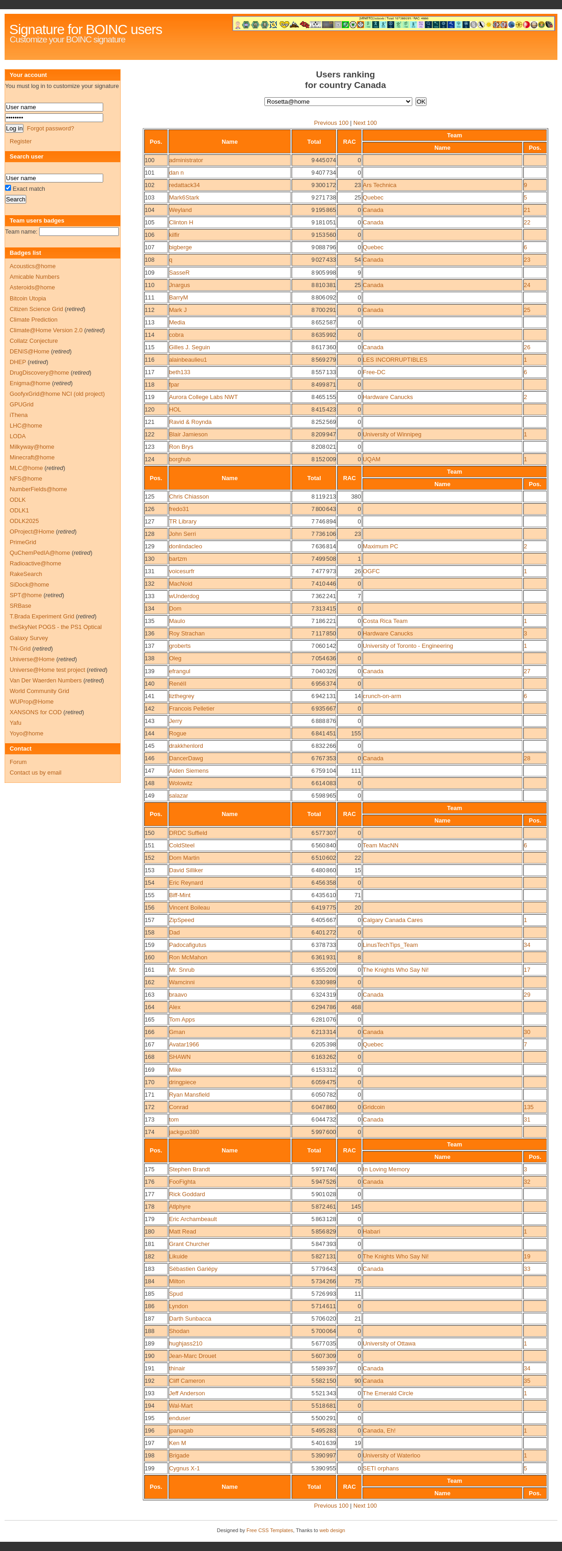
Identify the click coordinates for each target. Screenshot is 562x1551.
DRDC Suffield (188, 832)
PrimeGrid (23, 542)
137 (149, 645)
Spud (176, 1293)
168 (149, 1056)
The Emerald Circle (388, 1393)
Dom (175, 608)
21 (527, 209)
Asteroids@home (32, 287)
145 (149, 745)
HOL (175, 409)
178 (149, 1206)
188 (149, 1331)
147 (149, 770)
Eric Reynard (186, 882)
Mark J (178, 309)
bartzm (178, 558)
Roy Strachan (187, 633)
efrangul (179, 671)
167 (149, 1044)
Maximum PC (380, 546)
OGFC (371, 571)
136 (149, 633)
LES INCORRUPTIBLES (395, 359)
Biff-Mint (180, 895)
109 (149, 272)
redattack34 (184, 185)
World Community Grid (39, 690)
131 (149, 571)
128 (149, 533)
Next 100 (365, 122)
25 (527, 309)
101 (149, 172)
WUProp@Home (31, 701)
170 (149, 1082)
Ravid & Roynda (190, 421)
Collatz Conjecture (34, 340)
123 (149, 446)
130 (149, 558)
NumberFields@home (38, 489)
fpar (174, 384)
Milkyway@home (32, 446)
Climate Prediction (34, 319)
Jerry (175, 720)
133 (149, 596)
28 (527, 758)
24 (527, 285)
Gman (177, 1031)
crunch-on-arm (382, 696)
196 (149, 1430)
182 (149, 1256)
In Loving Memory (386, 1169)
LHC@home (26, 425)
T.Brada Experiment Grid (42, 616)
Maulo (177, 620)
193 (149, 1393)
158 (149, 932)
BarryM (178, 297)
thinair (177, 1368)
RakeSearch (26, 573)
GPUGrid (22, 404)
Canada (373, 209)
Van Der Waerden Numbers (46, 680)
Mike (175, 1069)
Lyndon (178, 1306)
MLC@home (26, 467)
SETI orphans (381, 1468)
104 (149, 209)
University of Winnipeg (392, 434)
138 (149, 658)
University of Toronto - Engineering (408, 645)
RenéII (178, 683)
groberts (180, 645)
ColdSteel (182, 845)
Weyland (180, 209)
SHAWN (180, 1056)
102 (149, 185)
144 (149, 733)
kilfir (174, 234)
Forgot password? (50, 128)
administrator (186, 160)
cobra (176, 334)
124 (149, 459)
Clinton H (181, 222)
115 (149, 347)
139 (149, 671)
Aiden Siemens (189, 770)
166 (149, 1031)
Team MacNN (381, 845)
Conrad (178, 1107)
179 (149, 1219)
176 (149, 1181)
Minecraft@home (32, 457)
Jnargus (179, 285)
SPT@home (26, 595)
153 (149, 870)
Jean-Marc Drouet (192, 1355)
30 (527, 1031)
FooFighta (182, 1181)
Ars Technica (380, 185)
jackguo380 (184, 1131)
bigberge (180, 247)
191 (149, 1368)
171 (149, 1094)
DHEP (18, 361)
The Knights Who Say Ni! (396, 969)
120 (149, 409)
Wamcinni (182, 982)
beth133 (179, 372)
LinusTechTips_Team (390, 944)
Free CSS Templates (269, 1530)
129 (149, 546)
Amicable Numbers (34, 276)
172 (149, 1107)
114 (149, 334)
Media (177, 322)
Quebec (373, 197)
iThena (19, 414)
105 (149, 222)
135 (149, 620)
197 (149, 1442)
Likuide (178, 1256)
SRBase (20, 605)
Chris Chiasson (189, 496)
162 (149, 982)
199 (149, 1468)
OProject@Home (32, 531)
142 (149, 708)
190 (149, 1355)
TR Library (183, 521)
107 (149, 247)
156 (149, 907)
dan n (176, 172)
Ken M (177, 1442)
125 (149, 496)
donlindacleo (185, 546)
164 (149, 1007)
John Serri (182, 533)
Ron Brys (181, 446)
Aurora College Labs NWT (203, 397)
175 (149, 1169)
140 (149, 683)
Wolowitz (181, 783)
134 (149, 608)
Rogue (178, 733)
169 (149, 1069)
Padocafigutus (187, 944)
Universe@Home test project (47, 669)
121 (149, 421)
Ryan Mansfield (189, 1094)
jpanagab (181, 1430)
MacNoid (181, 583)
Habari (372, 1231)
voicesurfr (181, 571)
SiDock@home (29, 584)
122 (149, 434)
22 (527, 222)
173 (149, 1119)
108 (149, 259)
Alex (175, 1007)
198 (149, 1455)
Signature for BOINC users (85, 29)
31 (527, 1119)
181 (149, 1243)
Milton (177, 1281)
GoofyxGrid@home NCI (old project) (57, 393)
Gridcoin (374, 1107)
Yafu (15, 722)
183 (149, 1268)
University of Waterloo (392, 1455)
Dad (174, 932)
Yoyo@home (26, 733)
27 (527, 671)
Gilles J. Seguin (189, 347)
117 (149, 372)
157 (149, 919)
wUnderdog (184, 596)
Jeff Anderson (187, 1393)
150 (149, 832)
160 (149, 957)
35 (527, 1380)
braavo (178, 994)
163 (149, 994)
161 (149, 969)
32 (527, 1181)
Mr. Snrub (181, 969)
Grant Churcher (189, 1243)
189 (149, 1343)
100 (149, 160)
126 (149, 508)
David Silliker (186, 870)
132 (149, 583)
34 (527, 944)
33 (527, 1268)
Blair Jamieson (188, 434)
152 (149, 857)
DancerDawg (186, 758)
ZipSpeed (181, 919)
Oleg (175, 658)
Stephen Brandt (189, 1169)
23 (527, 259)
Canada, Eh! (379, 1430)
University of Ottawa (389, 1343)
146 (149, 758)
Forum (18, 761)
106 (149, 234)
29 (527, 994)
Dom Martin (184, 857)
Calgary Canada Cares (393, 919)
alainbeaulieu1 (188, 359)
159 (149, 944)
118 (149, 384)
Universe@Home (32, 659)
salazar (178, 795)
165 (149, 1019)
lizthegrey (181, 696)
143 (149, 720)
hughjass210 (186, 1343)
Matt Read (182, 1231)
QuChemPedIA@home (40, 552)
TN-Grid (20, 648)
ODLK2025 (24, 520)
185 (149, 1293)
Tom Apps (182, 1019)
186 (149, 1306)
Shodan (179, 1331)
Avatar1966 (184, 1044)
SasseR (179, 272)
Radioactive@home (35, 563)
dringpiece (182, 1082)
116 (149, 359)
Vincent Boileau (189, 907)
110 (149, 285)
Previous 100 (331, 122)
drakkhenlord (186, 745)
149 (149, 795)
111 (149, 297)
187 (149, 1318)
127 (149, 521)
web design (332, 1530)
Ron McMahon (188, 957)
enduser (179, 1418)
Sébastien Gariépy (193, 1268)
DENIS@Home (29, 351)
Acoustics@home (33, 266)
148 (149, 783)
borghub (180, 459)
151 (149, 845)
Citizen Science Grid (36, 309)
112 (149, 309)
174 (149, 1131)
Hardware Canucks (388, 397)
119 (149, 397)
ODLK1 (19, 510)
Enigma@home (30, 383)
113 (149, 322)
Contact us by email (35, 772)
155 (149, 895)
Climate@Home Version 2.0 (46, 330)
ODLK (18, 499)
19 (527, 1256)
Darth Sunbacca (190, 1318)
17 (527, 969)
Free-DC (374, 372)
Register (21, 141)
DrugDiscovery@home (39, 372)
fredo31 (179, 508)
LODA (18, 436)
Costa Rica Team (385, 620)
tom (174, 1119)
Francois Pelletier (192, 708)
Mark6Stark (184, 197)
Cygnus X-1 (184, 1468)
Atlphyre (180, 1206)
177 (149, 1194)
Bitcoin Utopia (28, 298)
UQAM (372, 459)
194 (149, 1405)
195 (149, 1418)
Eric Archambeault (193, 1219)
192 (149, 1380)
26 (527, 347)
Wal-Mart (181, 1405)
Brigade (179, 1455)
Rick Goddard (187, 1194)
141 (149, 696)
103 (149, 197)
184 (149, 1281)
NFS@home (26, 478)
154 (149, 882)
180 (149, 1231)
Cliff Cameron (187, 1380)
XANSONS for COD (36, 712)
